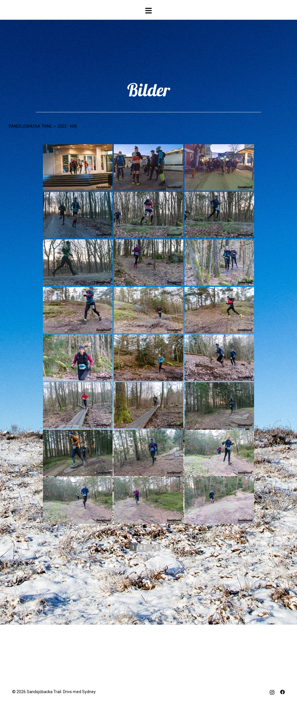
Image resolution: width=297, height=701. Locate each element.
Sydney (89, 691)
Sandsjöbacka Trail (30, 126)
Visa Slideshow (148, 534)
